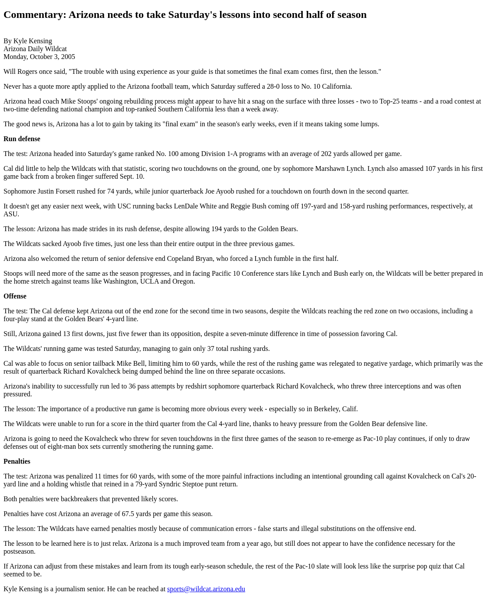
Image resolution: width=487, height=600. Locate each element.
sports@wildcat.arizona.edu (206, 589)
